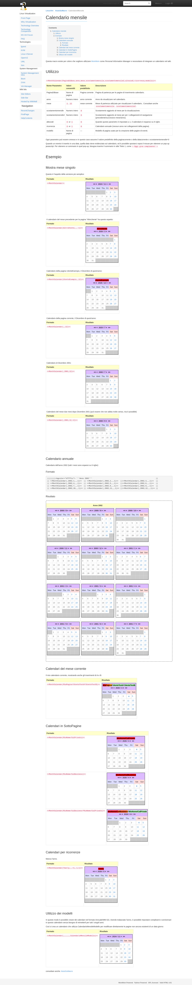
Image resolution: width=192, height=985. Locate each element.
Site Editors (26, 94)
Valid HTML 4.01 (166, 981)
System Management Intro (30, 74)
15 (107, 199)
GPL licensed (153, 981)
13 (97, 199)
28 (103, 207)
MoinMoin (95, 61)
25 (88, 207)
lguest (23, 46)
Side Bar (24, 98)
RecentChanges (27, 111)
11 (88, 199)
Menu (158, 3)
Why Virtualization (28, 22)
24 (115, 203)
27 (97, 207)
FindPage (25, 114)
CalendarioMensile (76, 11)
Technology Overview (30, 26)
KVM (23, 50)
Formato (65, 43)
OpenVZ (24, 58)
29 (107, 207)
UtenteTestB (129, 684)
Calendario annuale (66, 40)
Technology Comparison (26, 30)
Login (167, 3)
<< (94, 182)
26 (93, 207)
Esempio (58, 36)
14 (103, 199)
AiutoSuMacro (61, 11)
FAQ (23, 39)
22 (107, 203)
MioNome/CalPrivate (138, 810)
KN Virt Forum (27, 35)
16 (111, 199)
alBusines (122, 810)
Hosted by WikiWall (29, 101)
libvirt (23, 79)
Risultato (65, 45)
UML (23, 61)
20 (97, 203)
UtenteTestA (118, 684)
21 (103, 203)
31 (93, 259)
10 (115, 195)
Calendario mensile (59, 31)
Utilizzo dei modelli (65, 55)
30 (111, 207)
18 (88, 203)
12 (93, 199)
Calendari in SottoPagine (68, 50)
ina (110, 684)
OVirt (23, 82)
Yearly (101, 867)
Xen (22, 65)
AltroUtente (102, 227)
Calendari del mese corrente (69, 48)
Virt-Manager (26, 86)
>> (110, 182)
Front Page (25, 18)
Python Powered (140, 981)
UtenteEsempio (102, 279)
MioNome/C (113, 810)
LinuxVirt (49, 11)
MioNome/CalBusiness (126, 773)
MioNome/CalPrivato (126, 737)
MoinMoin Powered (126, 981)
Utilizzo (58, 33)
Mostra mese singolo (66, 38)
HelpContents (26, 118)
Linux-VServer (27, 54)
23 (111, 203)
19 (93, 203)
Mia (104, 684)
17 (115, 199)
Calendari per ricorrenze (67, 52)
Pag (107, 684)
